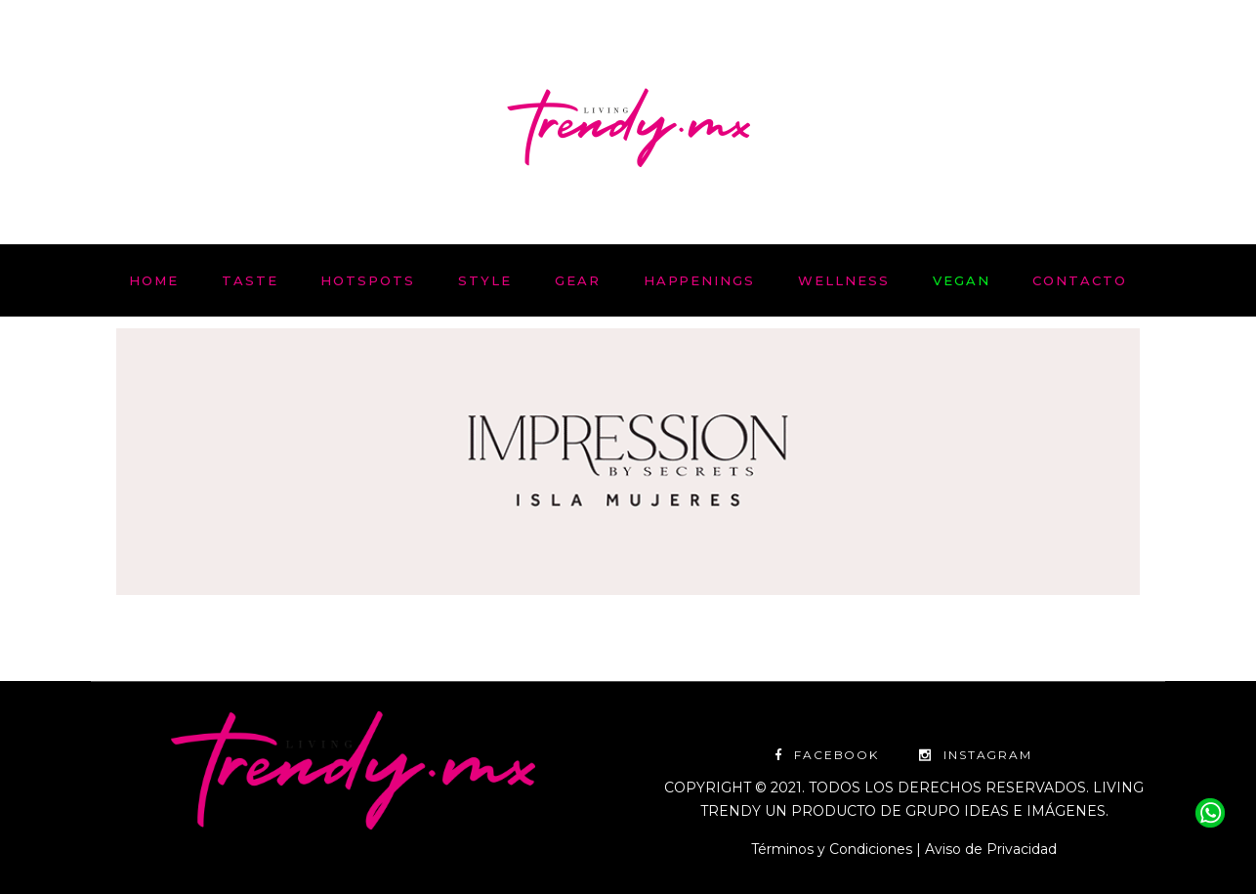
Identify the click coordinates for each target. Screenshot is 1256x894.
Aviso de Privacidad (991, 849)
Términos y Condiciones (831, 849)
